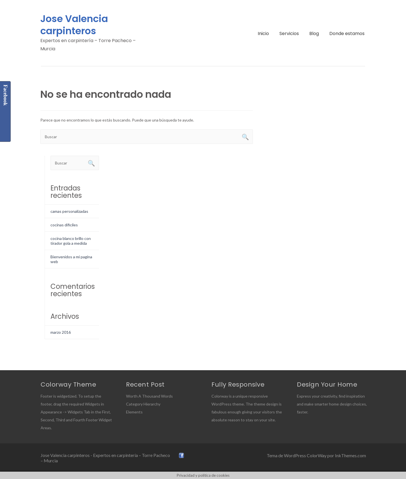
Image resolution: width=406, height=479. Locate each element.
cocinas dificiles (64, 224)
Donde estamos (347, 33)
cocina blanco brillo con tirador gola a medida (70, 241)
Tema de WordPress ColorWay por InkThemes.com (316, 455)
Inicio (263, 33)
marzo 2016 (60, 332)
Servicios (289, 33)
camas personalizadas (69, 211)
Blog (314, 33)
